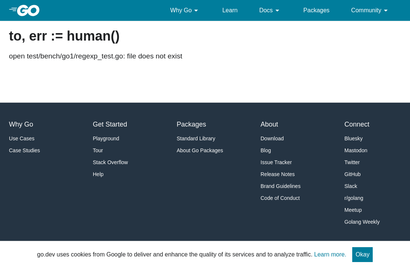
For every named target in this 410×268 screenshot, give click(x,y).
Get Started (110, 124)
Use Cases (21, 138)
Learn (229, 10)
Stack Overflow (110, 162)
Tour (98, 150)
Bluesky (353, 138)
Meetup (353, 210)
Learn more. (330, 254)
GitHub (352, 174)
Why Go (185, 10)
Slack (350, 186)
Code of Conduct (280, 198)
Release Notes (278, 174)
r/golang (353, 198)
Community (370, 10)
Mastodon (355, 150)
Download (272, 138)
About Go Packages (200, 150)
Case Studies (24, 150)
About (269, 124)
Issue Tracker (276, 162)
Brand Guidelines (280, 186)
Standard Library (196, 138)
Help (98, 174)
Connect (356, 124)
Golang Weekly (362, 222)
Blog (266, 150)
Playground (106, 138)
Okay (362, 254)
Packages (316, 10)
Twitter (352, 162)
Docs (270, 10)
